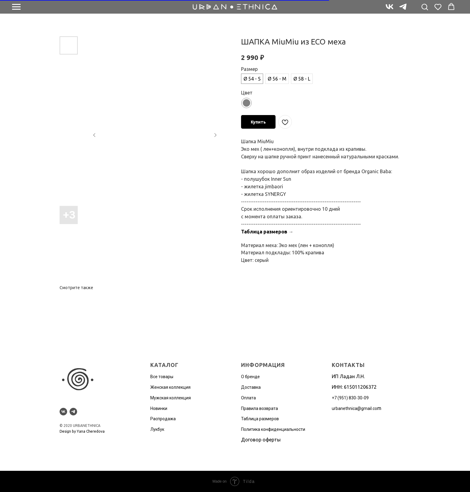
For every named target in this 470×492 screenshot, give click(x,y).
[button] (424, 6)
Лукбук (157, 429)
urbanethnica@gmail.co (354, 408)
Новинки (158, 408)
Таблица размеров (264, 231)
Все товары (161, 376)
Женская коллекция (170, 387)
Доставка (251, 387)
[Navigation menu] (16, 7)
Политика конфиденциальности (273, 429)
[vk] (389, 9)
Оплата (248, 397)
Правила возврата (259, 408)
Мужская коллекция (170, 397)
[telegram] (402, 9)
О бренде (250, 376)
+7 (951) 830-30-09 (350, 397)
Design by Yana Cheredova (82, 431)
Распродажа (163, 418)
